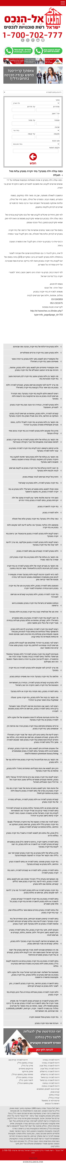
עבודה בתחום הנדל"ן (24, 1077)
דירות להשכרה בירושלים (49, 1071)
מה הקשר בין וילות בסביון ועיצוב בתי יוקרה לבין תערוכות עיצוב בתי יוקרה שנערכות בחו (33, 377)
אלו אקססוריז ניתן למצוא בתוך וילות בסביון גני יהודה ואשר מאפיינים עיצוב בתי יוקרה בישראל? (35, 360)
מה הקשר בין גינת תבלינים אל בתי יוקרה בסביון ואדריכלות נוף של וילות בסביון (32, 761)
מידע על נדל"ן (27, 1066)
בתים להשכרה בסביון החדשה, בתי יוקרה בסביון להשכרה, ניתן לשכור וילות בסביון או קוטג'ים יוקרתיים (33, 984)
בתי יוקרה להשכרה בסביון (48, 506)
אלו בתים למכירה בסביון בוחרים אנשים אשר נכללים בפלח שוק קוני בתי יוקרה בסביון (33, 911)
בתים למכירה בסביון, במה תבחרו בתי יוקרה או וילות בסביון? (34, 691)
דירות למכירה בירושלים (50, 1074)
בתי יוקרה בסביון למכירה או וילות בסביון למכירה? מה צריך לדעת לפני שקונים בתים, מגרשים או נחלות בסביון (32, 891)
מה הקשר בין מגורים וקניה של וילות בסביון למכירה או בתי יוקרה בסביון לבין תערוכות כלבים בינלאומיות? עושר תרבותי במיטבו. (32, 567)
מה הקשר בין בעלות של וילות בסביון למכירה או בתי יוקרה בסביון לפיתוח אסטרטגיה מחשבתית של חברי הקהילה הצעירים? (32, 441)
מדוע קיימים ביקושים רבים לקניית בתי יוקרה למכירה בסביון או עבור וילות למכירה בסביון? (33, 449)
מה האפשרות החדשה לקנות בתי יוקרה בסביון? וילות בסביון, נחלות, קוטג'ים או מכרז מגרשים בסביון (34, 942)
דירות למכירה (53, 1077)
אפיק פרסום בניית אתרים (33, 1161)
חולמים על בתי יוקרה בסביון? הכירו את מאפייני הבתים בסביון (34, 676)
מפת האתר (33, 1158)
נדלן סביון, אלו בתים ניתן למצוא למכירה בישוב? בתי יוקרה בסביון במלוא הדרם (32, 834)
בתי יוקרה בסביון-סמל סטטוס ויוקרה (43, 1017)
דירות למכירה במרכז (51, 1060)
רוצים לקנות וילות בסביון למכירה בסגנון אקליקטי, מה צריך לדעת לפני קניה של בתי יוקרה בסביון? (32, 543)
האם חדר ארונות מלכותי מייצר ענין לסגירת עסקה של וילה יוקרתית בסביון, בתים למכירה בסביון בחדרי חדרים (35, 499)
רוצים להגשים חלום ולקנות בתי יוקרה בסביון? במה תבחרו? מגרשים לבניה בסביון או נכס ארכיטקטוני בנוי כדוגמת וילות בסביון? (34, 396)
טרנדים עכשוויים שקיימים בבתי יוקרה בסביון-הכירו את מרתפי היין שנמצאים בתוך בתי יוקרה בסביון (32, 727)
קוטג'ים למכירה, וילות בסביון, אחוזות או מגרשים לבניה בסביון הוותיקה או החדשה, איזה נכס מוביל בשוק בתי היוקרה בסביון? (33, 414)
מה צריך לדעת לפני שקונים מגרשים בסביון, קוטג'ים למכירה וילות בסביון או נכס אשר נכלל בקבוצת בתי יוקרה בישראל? (32, 386)
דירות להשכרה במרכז (50, 1063)
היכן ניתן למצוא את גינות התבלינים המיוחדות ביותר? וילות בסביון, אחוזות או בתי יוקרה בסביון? (32, 769)
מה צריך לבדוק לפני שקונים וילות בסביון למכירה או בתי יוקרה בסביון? (33, 669)
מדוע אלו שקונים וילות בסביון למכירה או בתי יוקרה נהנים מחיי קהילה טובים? (33, 432)
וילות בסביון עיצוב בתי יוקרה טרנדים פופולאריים (39, 353)
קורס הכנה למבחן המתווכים (48, 1089)
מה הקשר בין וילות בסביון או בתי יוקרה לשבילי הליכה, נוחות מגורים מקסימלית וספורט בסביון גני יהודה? (34, 423)
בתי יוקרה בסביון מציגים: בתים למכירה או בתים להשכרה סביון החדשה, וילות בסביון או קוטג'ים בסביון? (33, 863)
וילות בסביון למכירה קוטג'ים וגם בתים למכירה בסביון (37, 551)
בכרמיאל (44, 1077)
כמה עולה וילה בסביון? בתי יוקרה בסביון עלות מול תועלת (35, 519)
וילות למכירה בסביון (50, 513)
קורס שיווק (55, 1092)
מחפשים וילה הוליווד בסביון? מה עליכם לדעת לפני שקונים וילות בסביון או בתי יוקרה (32, 526)
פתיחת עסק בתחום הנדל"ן (22, 1074)
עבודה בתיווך (54, 1095)
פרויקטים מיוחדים (26, 1069)
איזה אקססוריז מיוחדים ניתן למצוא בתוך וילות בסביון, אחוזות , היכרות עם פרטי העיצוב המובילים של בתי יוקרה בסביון (33, 368)
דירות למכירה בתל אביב (49, 1069)
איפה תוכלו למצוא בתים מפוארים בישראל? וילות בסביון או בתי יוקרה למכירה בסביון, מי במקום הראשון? (33, 490)
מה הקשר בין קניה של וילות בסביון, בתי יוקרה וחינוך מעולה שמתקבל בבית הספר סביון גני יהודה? (34, 698)
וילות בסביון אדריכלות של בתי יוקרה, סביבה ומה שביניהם (35, 347)
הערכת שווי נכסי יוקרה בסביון (46, 1023)
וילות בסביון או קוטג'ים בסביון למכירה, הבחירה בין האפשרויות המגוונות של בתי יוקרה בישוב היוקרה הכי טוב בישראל (33, 684)
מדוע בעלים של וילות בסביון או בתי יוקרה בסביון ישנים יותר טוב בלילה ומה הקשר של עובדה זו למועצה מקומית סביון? (33, 854)
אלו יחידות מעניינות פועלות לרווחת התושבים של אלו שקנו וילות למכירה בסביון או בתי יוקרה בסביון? (33, 718)
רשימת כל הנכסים (52, 1103)
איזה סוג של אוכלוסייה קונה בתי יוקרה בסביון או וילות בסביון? (33, 612)
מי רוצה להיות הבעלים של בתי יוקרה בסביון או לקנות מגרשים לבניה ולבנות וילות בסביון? (33, 469)
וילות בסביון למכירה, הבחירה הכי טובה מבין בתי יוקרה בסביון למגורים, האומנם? (34, 406)
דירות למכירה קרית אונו (18, 1060)
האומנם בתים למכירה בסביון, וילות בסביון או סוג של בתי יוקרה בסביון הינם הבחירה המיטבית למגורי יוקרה (33, 587)
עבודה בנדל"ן (53, 1098)
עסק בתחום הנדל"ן (25, 1083)
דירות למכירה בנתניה (50, 1083)
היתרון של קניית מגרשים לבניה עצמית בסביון (40, 477)
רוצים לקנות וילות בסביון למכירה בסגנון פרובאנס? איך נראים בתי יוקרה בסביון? (32, 535)
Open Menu (63, 3)
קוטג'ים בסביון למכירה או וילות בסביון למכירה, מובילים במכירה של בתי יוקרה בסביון (33, 800)
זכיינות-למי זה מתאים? (50, 1101)
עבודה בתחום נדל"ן (25, 1063)
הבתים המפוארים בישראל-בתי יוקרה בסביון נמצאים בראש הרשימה (35, 604)
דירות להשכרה (53, 1080)
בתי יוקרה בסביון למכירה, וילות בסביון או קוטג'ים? (38, 483)
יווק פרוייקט (27, 1071)
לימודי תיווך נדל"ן (26, 1080)
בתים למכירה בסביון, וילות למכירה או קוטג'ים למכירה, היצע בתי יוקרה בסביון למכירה (32, 871)
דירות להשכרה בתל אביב (49, 1066)
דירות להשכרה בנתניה (50, 1086)
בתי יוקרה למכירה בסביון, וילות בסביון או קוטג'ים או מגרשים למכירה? (34, 595)
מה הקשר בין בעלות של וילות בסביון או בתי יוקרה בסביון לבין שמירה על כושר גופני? (34, 558)
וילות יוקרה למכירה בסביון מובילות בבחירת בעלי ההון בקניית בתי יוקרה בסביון (32, 993)
